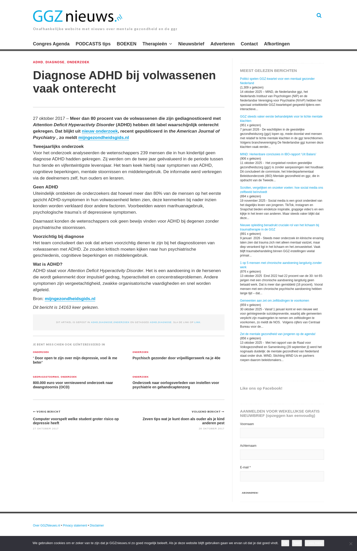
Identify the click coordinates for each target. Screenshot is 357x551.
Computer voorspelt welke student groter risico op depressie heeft (76, 421)
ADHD (38, 62)
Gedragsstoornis (46, 377)
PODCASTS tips (93, 43)
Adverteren (222, 43)
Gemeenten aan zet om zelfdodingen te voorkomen (274, 300)
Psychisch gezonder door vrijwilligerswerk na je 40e (176, 358)
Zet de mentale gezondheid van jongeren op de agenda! (278, 334)
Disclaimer (97, 525)
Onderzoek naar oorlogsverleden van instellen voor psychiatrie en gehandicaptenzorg (176, 385)
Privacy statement (75, 525)
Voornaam (247, 424)
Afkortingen (277, 43)
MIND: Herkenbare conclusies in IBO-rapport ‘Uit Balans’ (278, 154)
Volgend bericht (207, 411)
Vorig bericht (49, 411)
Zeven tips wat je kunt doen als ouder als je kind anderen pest (183, 421)
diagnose (165, 322)
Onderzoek (78, 62)
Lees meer (314, 543)
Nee (297, 543)
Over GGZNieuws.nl (46, 525)
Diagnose (55, 62)
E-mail (245, 467)
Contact (249, 43)
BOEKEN (126, 43)
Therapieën (154, 43)
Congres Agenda (51, 43)
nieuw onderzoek (100, 131)
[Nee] (350, 543)
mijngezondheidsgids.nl (103, 137)
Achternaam (248, 445)
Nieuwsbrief (191, 43)
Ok (285, 543)
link (197, 322)
